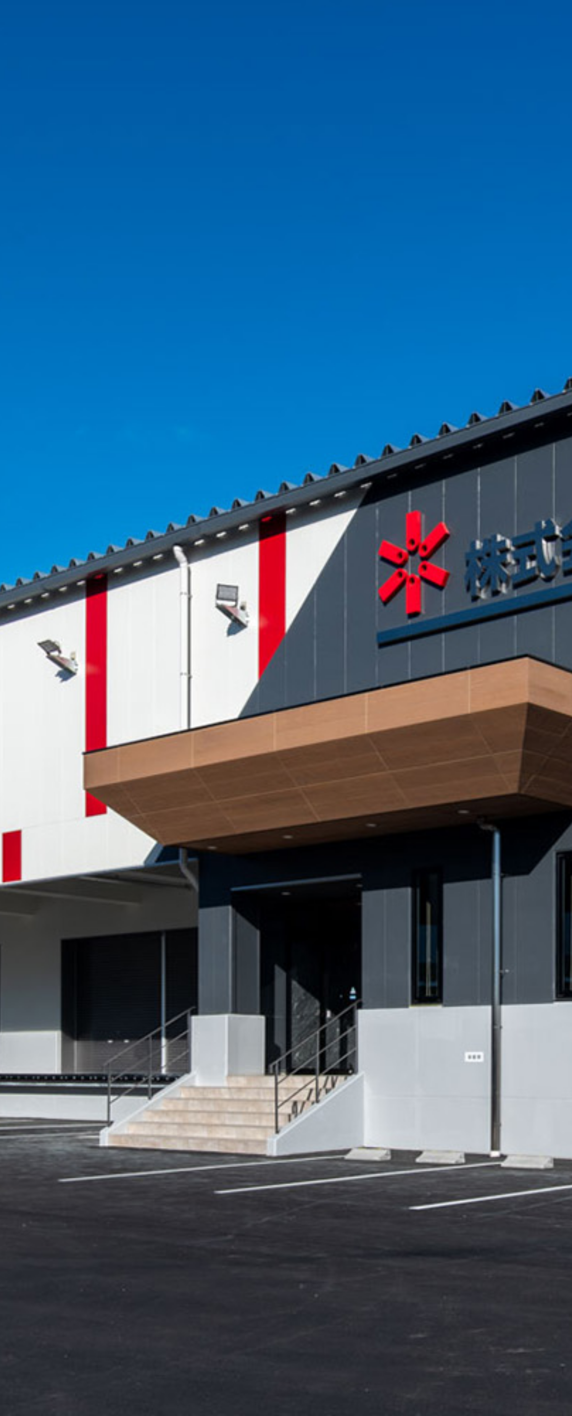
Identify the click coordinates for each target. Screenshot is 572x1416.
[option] (286, 708)
